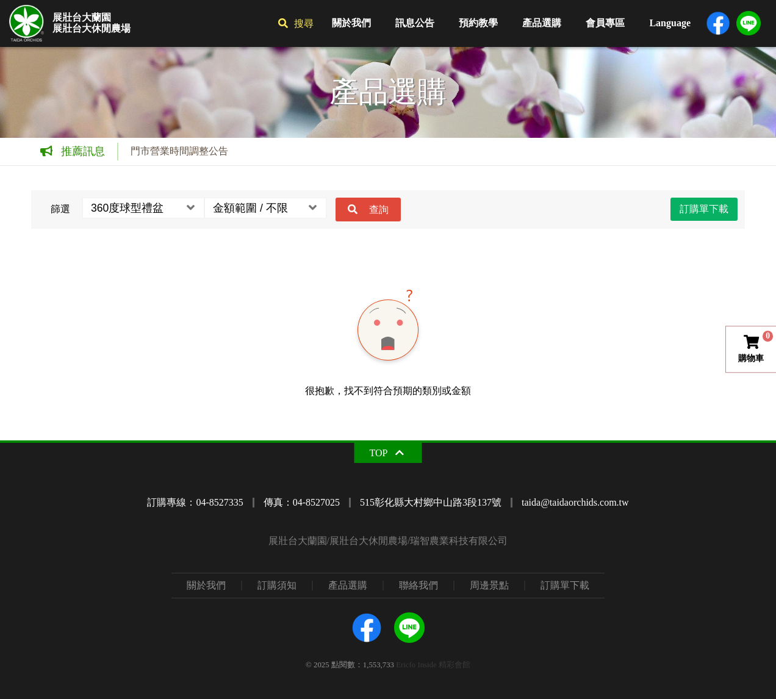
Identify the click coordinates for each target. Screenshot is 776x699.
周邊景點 (489, 585)
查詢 (379, 209)
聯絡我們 (418, 585)
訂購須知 (276, 585)
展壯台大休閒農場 (91, 29)
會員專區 (605, 23)
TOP (379, 453)
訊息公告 (414, 23)
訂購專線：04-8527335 (195, 502)
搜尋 (304, 23)
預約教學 (478, 23)
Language (670, 23)
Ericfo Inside (416, 665)
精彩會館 (454, 665)
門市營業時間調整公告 (179, 151)
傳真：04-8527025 (302, 502)
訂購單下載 (704, 209)
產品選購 (541, 23)
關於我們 (351, 23)
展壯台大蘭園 (81, 18)
